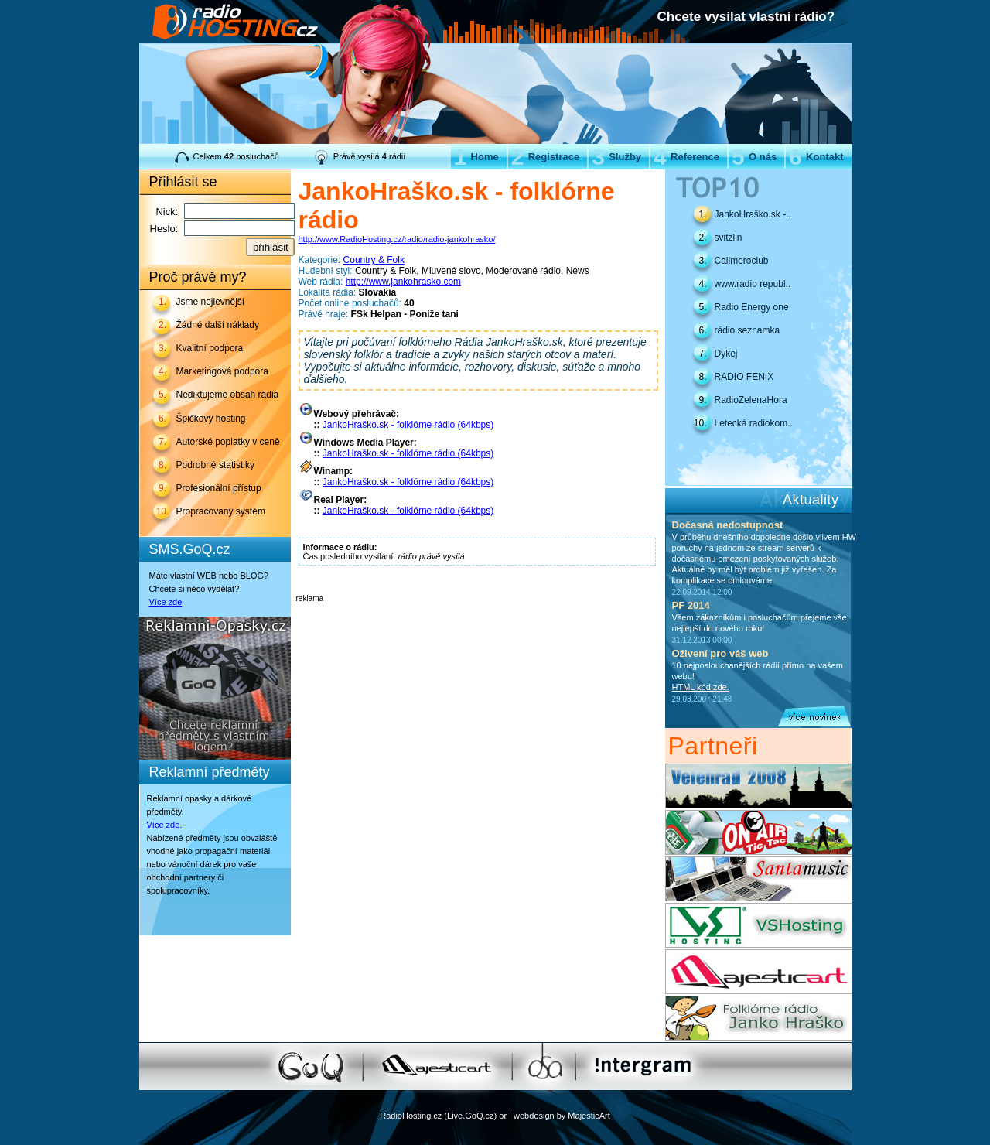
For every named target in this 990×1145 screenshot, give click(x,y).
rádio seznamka (747, 330)
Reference (686, 156)
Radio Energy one (752, 307)
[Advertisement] (477, 626)
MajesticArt (588, 1115)
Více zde (166, 602)
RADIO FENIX (744, 376)
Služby (616, 156)
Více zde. (165, 824)
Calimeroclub (742, 260)
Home (476, 156)
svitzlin (728, 237)
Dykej (726, 353)
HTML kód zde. (700, 687)
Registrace (545, 156)
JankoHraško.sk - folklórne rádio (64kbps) (408, 424)
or (503, 1115)
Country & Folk (374, 260)
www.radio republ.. (753, 284)
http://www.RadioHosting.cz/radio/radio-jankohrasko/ (397, 239)
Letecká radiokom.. (754, 423)
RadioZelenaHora (751, 400)
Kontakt (816, 156)
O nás (754, 156)
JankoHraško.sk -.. (753, 214)
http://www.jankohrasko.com (403, 281)
